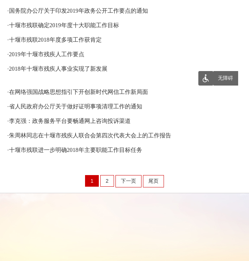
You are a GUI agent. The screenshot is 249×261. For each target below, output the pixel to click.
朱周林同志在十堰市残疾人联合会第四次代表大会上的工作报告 (90, 135)
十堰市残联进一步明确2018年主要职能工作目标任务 (75, 150)
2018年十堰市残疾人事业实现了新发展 (58, 69)
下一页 (128, 181)
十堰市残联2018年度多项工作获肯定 (55, 40)
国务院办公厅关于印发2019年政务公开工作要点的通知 (78, 11)
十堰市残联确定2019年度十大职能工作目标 (64, 25)
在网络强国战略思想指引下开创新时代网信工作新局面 (78, 92)
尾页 (153, 181)
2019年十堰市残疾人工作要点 (46, 54)
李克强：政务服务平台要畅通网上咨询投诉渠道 (70, 121)
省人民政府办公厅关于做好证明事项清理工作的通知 (75, 106)
